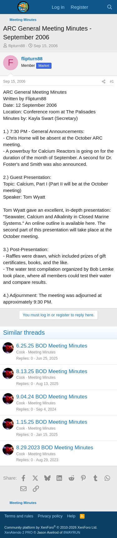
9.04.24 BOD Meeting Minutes (51, 397)
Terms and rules (18, 516)
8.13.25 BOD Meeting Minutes (51, 371)
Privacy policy (50, 516)
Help (71, 516)
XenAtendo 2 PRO (18, 532)
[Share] (104, 81)
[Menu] (8, 7)
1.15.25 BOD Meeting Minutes (51, 422)
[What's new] (97, 7)
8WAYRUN (71, 532)
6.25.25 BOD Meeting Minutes (51, 346)
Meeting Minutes (42, 352)
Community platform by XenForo (50, 527)
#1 (112, 81)
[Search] (110, 7)
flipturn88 (16, 45)
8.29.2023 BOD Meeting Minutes (54, 448)
